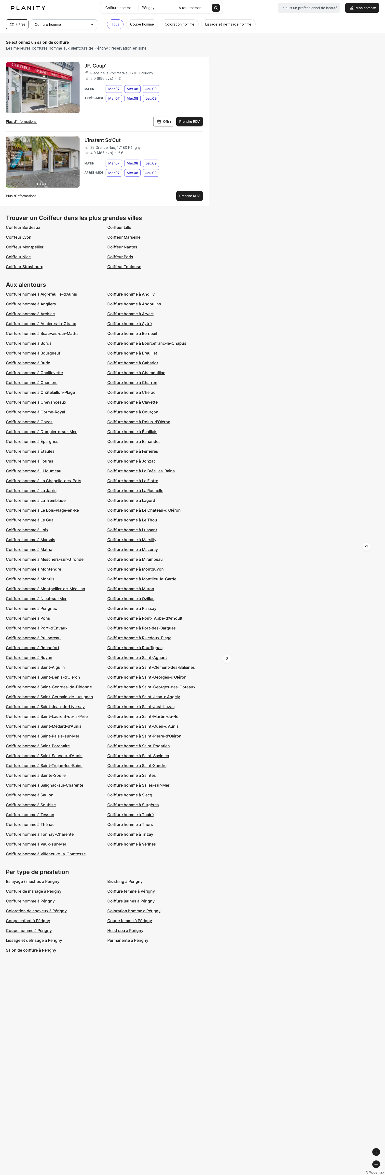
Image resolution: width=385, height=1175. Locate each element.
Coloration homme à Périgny (134, 910)
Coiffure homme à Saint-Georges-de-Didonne (49, 686)
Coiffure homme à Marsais (30, 539)
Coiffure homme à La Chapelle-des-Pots (43, 480)
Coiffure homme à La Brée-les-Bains (141, 470)
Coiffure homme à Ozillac (130, 598)
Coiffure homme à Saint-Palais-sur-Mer (42, 736)
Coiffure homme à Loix (27, 529)
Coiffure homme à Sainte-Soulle (36, 775)
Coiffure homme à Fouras (29, 461)
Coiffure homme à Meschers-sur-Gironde (44, 559)
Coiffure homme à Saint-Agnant (137, 657)
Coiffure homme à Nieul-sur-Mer (36, 598)
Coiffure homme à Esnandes (134, 441)
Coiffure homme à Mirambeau (135, 559)
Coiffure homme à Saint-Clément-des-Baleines (151, 667)
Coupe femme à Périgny (129, 920)
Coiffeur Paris (120, 256)
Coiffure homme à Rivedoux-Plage (139, 637)
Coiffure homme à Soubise (31, 804)
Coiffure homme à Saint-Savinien (138, 755)
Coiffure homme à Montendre (33, 569)
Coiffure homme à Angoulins (134, 303)
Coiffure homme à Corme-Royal (35, 412)
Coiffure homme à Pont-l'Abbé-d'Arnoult (144, 618)
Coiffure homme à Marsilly (131, 539)
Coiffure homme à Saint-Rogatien (138, 745)
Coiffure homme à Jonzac (131, 461)
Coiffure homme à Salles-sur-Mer (138, 785)
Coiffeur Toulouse (124, 266)
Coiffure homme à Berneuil (132, 333)
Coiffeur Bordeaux (23, 227)
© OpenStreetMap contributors (358, 1173)
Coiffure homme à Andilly (131, 294)
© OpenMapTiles (317, 1173)
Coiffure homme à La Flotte (132, 480)
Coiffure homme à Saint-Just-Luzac (141, 706)
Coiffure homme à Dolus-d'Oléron (138, 421)
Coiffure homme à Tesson (30, 814)
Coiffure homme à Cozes (29, 421)
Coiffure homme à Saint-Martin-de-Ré (142, 716)
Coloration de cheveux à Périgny (36, 910)
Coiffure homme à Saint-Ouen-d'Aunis (143, 726)
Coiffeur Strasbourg (24, 266)
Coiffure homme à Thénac (30, 824)
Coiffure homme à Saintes (131, 775)
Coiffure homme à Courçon (132, 412)
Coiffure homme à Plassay (131, 608)
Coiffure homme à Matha (29, 549)
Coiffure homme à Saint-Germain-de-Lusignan (49, 696)
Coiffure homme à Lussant (132, 529)
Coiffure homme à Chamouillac (136, 372)
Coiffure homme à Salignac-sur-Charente (44, 785)
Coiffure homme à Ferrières (132, 451)
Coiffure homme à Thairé (130, 814)
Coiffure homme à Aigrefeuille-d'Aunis (41, 294)
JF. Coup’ (95, 66)
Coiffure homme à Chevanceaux (36, 402)
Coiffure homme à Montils (30, 578)
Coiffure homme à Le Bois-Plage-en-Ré (42, 510)
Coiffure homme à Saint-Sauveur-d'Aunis (44, 755)
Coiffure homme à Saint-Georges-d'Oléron (147, 677)
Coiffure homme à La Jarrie (31, 490)
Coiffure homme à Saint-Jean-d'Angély (143, 696)
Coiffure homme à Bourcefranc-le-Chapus (146, 343)
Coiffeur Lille (119, 227)
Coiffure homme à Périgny (30, 901)
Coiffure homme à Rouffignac (135, 647)
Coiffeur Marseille (123, 237)
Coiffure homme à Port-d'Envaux (37, 628)
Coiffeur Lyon (18, 237)
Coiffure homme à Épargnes (32, 441)
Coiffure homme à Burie (28, 362)
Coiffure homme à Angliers (31, 303)
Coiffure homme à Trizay (130, 834)
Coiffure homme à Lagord (131, 500)
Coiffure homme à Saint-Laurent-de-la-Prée (47, 716)
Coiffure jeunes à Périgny (131, 901)
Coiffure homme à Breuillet (132, 353)
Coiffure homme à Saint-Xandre (136, 765)
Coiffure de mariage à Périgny (33, 891)
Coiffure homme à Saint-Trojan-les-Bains (44, 765)
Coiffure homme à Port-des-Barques (141, 628)
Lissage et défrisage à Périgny (34, 940)
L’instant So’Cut (102, 140)
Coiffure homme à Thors (130, 824)
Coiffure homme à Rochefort (32, 647)
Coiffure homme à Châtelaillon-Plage (40, 392)
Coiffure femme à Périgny (131, 891)
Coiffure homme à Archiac (30, 313)
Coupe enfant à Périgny (28, 920)
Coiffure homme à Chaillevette (34, 372)
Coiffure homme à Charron (132, 382)
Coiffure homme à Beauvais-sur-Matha (42, 333)
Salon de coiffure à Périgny (31, 950)
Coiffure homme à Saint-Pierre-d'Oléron (144, 736)
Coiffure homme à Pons (28, 618)
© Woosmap (293, 1173)
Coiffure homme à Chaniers (31, 382)
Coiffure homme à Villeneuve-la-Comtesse (46, 853)
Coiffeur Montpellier (24, 247)
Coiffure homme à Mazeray (132, 549)
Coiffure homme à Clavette (132, 402)
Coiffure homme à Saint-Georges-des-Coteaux (151, 686)
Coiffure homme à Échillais (132, 431)
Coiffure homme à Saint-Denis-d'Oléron (43, 677)
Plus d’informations (21, 121)
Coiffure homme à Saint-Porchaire (38, 745)
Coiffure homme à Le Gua (30, 520)
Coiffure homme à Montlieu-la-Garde (141, 578)
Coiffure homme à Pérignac (31, 608)
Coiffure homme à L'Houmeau (33, 470)
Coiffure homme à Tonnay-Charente (40, 834)
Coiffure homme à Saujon (30, 794)
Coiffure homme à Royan (29, 657)
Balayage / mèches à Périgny (32, 881)
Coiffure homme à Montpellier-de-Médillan (45, 588)
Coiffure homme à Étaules (30, 451)
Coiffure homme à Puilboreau (33, 637)
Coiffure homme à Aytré (129, 323)
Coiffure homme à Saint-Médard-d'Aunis (44, 726)
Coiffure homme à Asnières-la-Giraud (41, 323)
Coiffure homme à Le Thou (132, 520)
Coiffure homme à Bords (29, 343)
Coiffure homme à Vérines (131, 844)
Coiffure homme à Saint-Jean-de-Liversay (45, 706)
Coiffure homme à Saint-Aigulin (35, 667)
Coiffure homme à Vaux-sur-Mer (36, 844)
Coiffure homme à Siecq (129, 794)
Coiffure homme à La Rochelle (135, 490)
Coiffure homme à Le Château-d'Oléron (144, 510)
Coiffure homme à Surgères (133, 804)
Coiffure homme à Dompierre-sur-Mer (41, 431)
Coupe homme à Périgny (29, 930)
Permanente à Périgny (127, 940)
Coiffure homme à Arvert (130, 313)
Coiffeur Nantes (122, 247)
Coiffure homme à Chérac (131, 392)
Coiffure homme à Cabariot (132, 362)
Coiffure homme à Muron (130, 588)
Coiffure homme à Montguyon (135, 569)
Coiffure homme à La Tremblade (36, 500)
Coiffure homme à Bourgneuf (33, 353)
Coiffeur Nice (18, 256)
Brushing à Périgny (125, 881)
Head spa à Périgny (125, 930)
